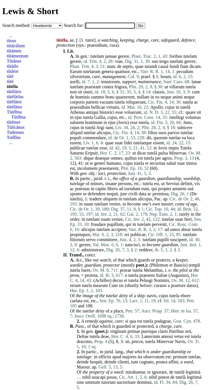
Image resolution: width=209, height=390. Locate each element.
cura (113, 45)
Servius (172, 183)
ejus (78, 117)
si (126, 321)
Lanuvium (151, 336)
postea (161, 361)
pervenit (159, 224)
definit (186, 183)
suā (190, 188)
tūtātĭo (12, 66)
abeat (186, 229)
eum (145, 188)
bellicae (98, 107)
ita (140, 356)
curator (160, 285)
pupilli (163, 239)
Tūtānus (14, 61)
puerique (149, 331)
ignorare (159, 372)
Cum (113, 285)
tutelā (186, 107)
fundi (174, 66)
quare (191, 112)
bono (110, 97)
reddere (146, 249)
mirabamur (135, 372)
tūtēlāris (14, 91)
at (190, 270)
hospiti (96, 361)
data (142, 193)
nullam (143, 97)
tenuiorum (110, 81)
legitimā (193, 372)
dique (88, 158)
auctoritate (126, 382)
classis (158, 91)
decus (118, 280)
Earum (76, 71)
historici (107, 112)
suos (162, 132)
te (155, 147)
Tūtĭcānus (16, 127)
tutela (191, 86)
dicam (195, 66)
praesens (147, 275)
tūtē (10, 81)
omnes (116, 158)
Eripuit (91, 153)
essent (75, 142)
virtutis (112, 107)
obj (91, 173)
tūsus (11, 40)
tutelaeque (142, 142)
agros (167, 158)
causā (163, 66)
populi (76, 137)
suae (119, 142)
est (140, 158)
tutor (89, 40)
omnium (92, 382)
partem (92, 102)
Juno (187, 122)
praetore (178, 285)
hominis (82, 97)
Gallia (99, 117)
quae (139, 66)
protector (111, 265)
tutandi (151, 66)
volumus (193, 117)
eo (157, 97)
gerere (123, 56)
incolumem (87, 168)
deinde (83, 361)
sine (80, 382)
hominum (93, 122)
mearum (100, 285)
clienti (123, 361)
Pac (157, 198)
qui (154, 188)
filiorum (77, 239)
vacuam (107, 102)
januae (111, 56)
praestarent (108, 168)
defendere (96, 193)
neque (165, 97)
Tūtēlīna (14, 112)
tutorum (108, 382)
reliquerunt (136, 102)
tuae (181, 163)
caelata (76, 300)
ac (196, 102)
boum (165, 76)
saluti (171, 163)
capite (100, 188)
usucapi (98, 377)
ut (166, 86)
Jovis (122, 122)
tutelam (97, 56)
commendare (94, 137)
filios (152, 132)
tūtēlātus (14, 106)
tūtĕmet (13, 122)
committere (107, 239)
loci (101, 173)
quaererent (125, 97)
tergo (164, 61)
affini (173, 361)
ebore (186, 295)
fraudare (98, 224)
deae (105, 336)
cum (196, 91)
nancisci (132, 244)
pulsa (163, 153)
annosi (167, 336)
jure (123, 193)
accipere (118, 229)
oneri (88, 91)
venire (114, 204)
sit (80, 91)
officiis (104, 356)
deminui (144, 382)
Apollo (156, 107)
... (10, 35)
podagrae (162, 321)
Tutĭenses (15, 132)
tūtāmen (14, 50)
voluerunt (132, 112)
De (194, 193)
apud (116, 356)
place (118, 310)
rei (126, 234)
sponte (76, 193)
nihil (86, 377)
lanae (196, 81)
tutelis (75, 198)
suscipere (178, 239)
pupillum (115, 224)
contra (107, 86)
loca (191, 137)
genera (108, 71)
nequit (112, 193)
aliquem (110, 198)
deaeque (102, 158)
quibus (131, 158)
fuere (86, 270)
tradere (95, 198)
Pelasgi (146, 280)
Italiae (161, 275)
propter (164, 188)
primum (180, 356)
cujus (170, 107)
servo (91, 239)
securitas (157, 163)
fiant (184, 66)
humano (114, 163)
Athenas (77, 112)
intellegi (176, 117)
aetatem (179, 188)
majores (129, 356)
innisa (191, 163)
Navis (180, 341)
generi (99, 163)
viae (119, 61)
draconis (84, 341)
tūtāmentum (17, 55)
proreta (91, 275)
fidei (128, 142)
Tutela (185, 147)
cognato (146, 361)
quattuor (122, 71)
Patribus (176, 331)
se (85, 193)
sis (121, 285)
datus (191, 285)
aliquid (76, 132)
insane (111, 183)
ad (121, 188)
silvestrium (80, 76)
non (73, 91)
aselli (75, 81)
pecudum (185, 71)
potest (163, 377)
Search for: (74, 25)
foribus (176, 56)
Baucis (180, 265)
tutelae (89, 132)
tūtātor (13, 71)
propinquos (80, 234)
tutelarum (91, 71)
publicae (77, 147)
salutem (77, 122)
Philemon (159, 265)
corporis (77, 102)
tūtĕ (10, 76)
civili (133, 193)
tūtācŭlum (16, 45)
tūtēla (12, 86)
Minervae (177, 153)
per (158, 158)
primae (133, 331)
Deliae (83, 336)
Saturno (77, 153)
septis (127, 66)
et (147, 163)
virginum (118, 331)
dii (149, 137)
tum (134, 361)
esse (119, 112)
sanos (175, 229)
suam (88, 204)
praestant (93, 86)
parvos (174, 132)
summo (97, 97)
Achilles (102, 280)
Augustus (178, 275)
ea (184, 137)
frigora (121, 86)
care (155, 40)
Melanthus (153, 270)
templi (194, 265)
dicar (141, 153)
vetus (179, 336)
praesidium (97, 45)
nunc (111, 66)
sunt (109, 127)
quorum (160, 137)
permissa (161, 193)
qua (132, 321)
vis (197, 183)
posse (112, 377)
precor (137, 341)
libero (112, 188)
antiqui (92, 112)
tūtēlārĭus (15, 96)
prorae (125, 270)
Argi (100, 127)
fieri (188, 219)
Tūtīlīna (18, 117)
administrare (92, 249)
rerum (75, 285)
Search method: (17, 25)
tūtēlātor (14, 101)
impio (173, 147)
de (119, 66)
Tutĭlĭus (14, 137)
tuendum (132, 188)
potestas (82, 188)
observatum (153, 356)
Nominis (161, 280)
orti (188, 331)
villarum (176, 86)
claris (163, 331)
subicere (184, 127)
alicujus (104, 132)
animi (178, 97)
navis (152, 295)
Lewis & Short (30, 11)
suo (155, 61)
